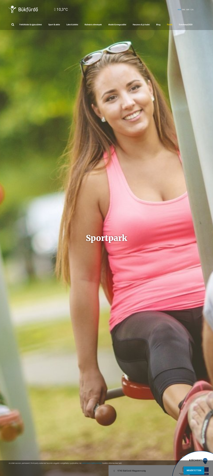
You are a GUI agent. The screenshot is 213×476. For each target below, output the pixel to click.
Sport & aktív (54, 25)
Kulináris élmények (93, 25)
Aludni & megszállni (117, 25)
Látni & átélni (72, 25)
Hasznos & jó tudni (141, 25)
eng (183, 10)
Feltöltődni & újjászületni (30, 25)
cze (192, 10)
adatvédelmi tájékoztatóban (92, 463)
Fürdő (169, 25)
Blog (158, 25)
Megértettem (194, 470)
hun (179, 10)
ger (187, 10)
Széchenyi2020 (185, 25)
